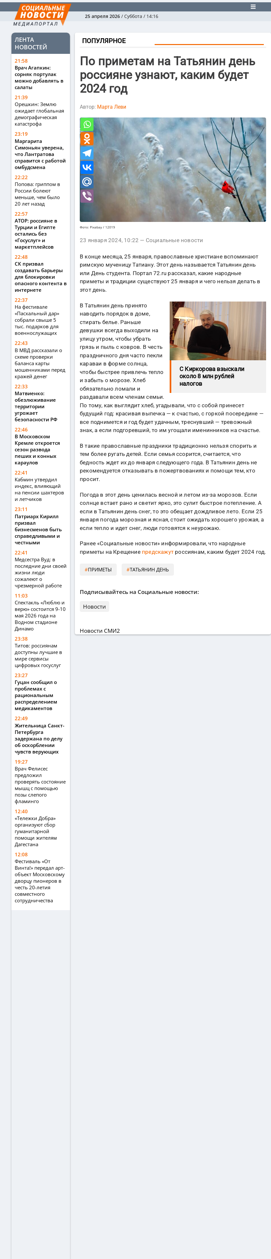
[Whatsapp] (86, 124)
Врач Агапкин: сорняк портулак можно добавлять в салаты (39, 77)
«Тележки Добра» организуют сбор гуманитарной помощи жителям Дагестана (36, 831)
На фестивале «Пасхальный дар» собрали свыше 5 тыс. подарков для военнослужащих (37, 319)
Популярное (104, 41)
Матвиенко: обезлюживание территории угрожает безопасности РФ (37, 406)
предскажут (158, 552)
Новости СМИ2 (100, 630)
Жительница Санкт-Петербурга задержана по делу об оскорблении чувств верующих (39, 738)
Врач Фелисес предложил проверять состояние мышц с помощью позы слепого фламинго (40, 784)
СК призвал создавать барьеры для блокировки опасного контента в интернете (41, 276)
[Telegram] (86, 153)
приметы (100, 569)
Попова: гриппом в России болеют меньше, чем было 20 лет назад (37, 194)
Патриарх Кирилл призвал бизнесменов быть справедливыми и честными (38, 529)
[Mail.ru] (86, 181)
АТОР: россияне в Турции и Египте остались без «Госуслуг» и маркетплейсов (36, 233)
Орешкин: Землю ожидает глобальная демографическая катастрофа (39, 114)
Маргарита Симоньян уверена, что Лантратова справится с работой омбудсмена (40, 154)
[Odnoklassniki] (86, 138)
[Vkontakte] (86, 167)
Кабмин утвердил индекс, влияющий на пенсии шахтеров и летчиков (39, 489)
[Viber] (86, 196)
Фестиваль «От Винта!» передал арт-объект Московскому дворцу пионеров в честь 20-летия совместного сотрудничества (40, 881)
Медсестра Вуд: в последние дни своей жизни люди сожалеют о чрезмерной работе (41, 572)
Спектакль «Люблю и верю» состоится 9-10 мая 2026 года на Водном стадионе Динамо (40, 615)
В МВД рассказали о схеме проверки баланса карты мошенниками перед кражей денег (40, 363)
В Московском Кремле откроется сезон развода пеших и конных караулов (37, 449)
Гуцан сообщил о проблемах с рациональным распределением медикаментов (36, 695)
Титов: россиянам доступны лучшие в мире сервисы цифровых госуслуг (38, 655)
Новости (94, 606)
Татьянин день (149, 569)
